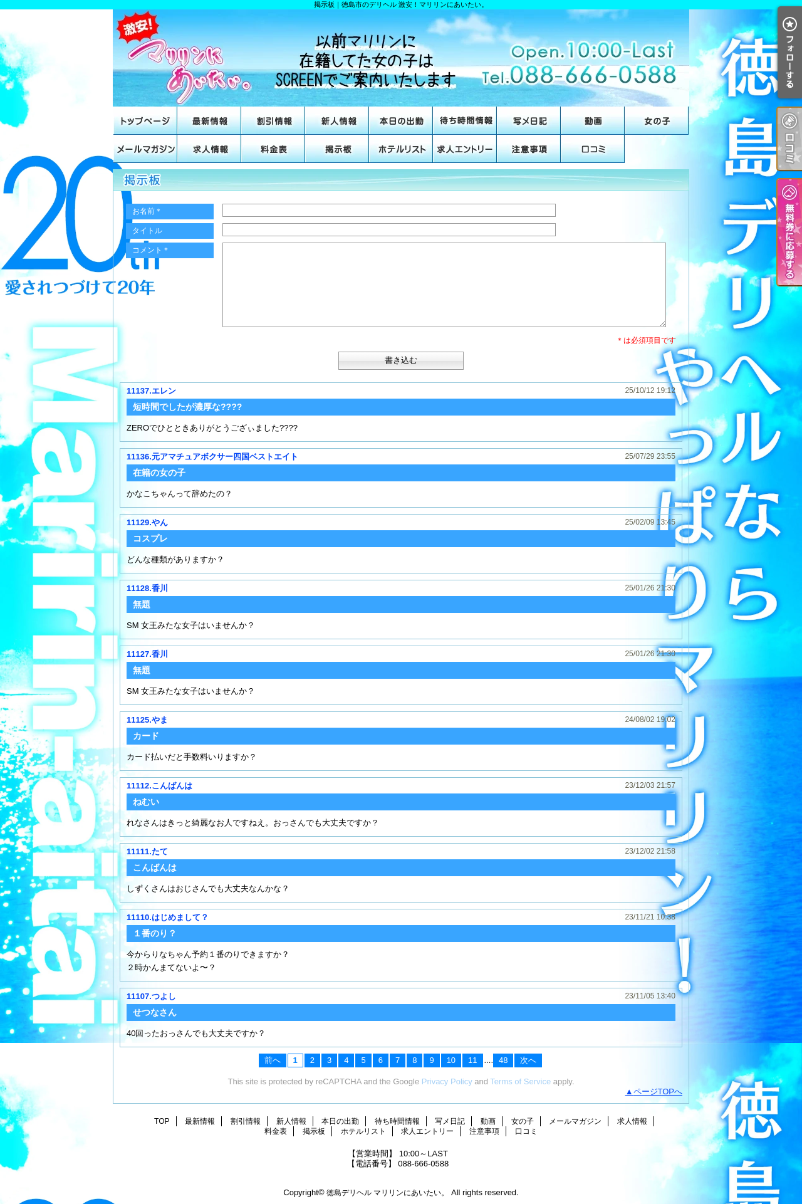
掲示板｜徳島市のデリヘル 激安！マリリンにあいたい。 (401, 58)
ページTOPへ (658, 1091)
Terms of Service (520, 1081)
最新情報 (209, 121)
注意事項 (529, 149)
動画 (593, 121)
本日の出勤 (401, 121)
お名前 (147, 211)
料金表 (273, 149)
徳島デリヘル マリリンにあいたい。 (387, 1192)
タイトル (147, 230)
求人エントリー (465, 149)
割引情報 (273, 121)
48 (503, 1060)
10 (451, 1060)
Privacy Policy (447, 1081)
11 (472, 1060)
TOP (145, 121)
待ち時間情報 (465, 121)
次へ (528, 1060)
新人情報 (337, 121)
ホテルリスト (401, 149)
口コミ (593, 149)
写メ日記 (529, 121)
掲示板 (337, 149)
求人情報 (209, 149)
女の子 (657, 121)
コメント (151, 250)
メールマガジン (145, 149)
